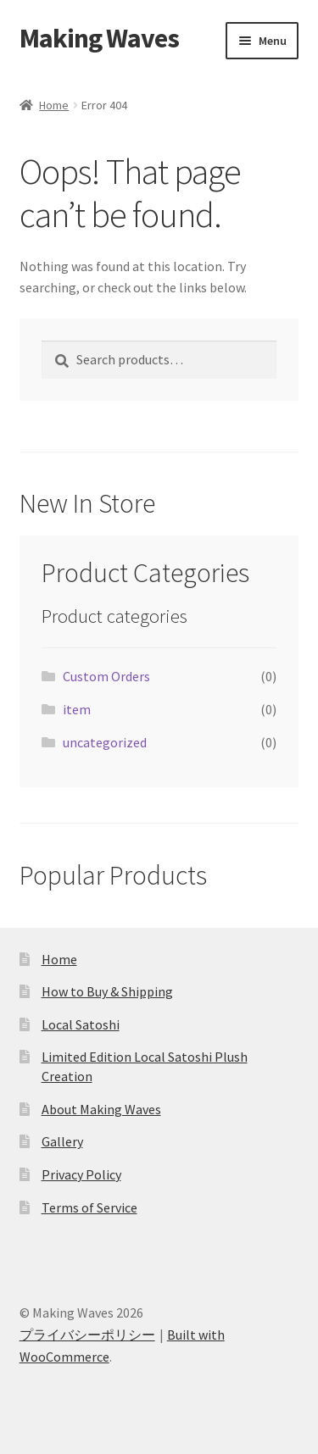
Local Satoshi (81, 1024)
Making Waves (99, 38)
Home (54, 105)
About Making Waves (101, 1109)
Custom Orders (106, 676)
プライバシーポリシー (87, 1334)
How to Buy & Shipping (107, 991)
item (77, 709)
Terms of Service (89, 1207)
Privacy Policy (81, 1174)
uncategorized (105, 742)
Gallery (62, 1141)
